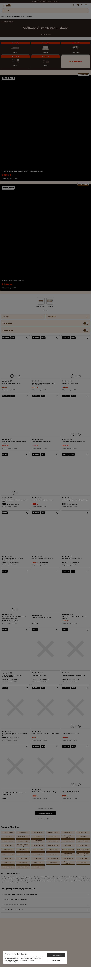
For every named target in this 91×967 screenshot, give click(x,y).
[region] (35, 957)
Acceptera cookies (56, 955)
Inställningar (56, 960)
